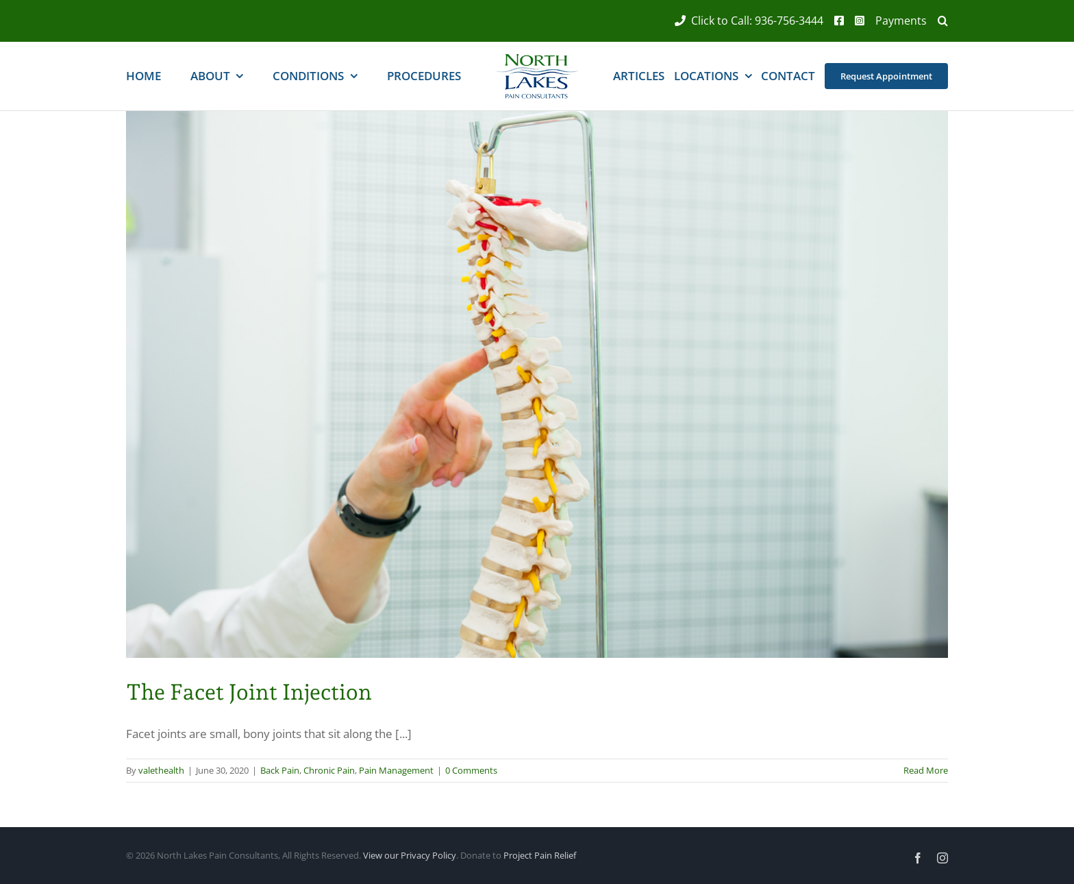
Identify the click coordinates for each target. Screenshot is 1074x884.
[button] (937, 21)
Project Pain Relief (539, 855)
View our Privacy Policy (409, 855)
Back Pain (279, 770)
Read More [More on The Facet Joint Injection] (925, 770)
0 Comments (471, 770)
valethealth (161, 770)
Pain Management (396, 770)
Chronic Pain (329, 770)
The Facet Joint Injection (249, 692)
